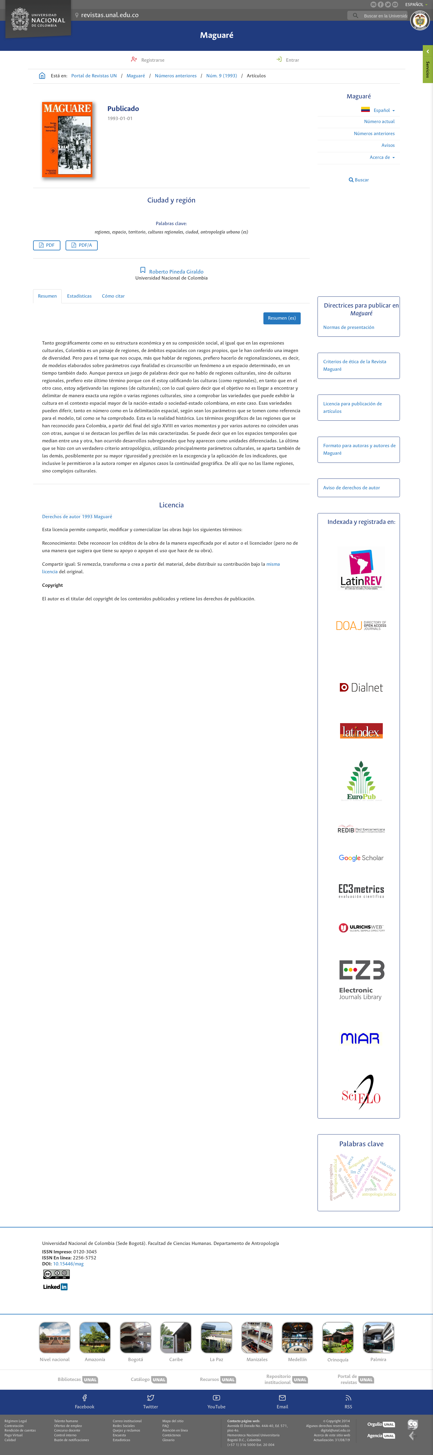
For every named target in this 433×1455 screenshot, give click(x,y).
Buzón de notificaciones (71, 1440)
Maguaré (216, 35)
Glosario (168, 1440)
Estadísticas (79, 296)
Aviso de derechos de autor (351, 488)
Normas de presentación (348, 327)
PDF (50, 245)
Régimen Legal (16, 1421)
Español (376, 110)
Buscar (359, 180)
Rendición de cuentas (20, 1430)
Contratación (14, 1426)
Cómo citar (113, 296)
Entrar (292, 60)
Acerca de (380, 157)
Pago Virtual (14, 1435)
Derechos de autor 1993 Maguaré (77, 516)
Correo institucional (127, 1421)
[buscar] (386, 15)
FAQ (165, 1426)
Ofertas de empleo (68, 1426)
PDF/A (85, 245)
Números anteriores (176, 76)
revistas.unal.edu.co (110, 15)
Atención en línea (175, 1430)
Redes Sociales (124, 1426)
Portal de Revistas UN (94, 76)
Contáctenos (171, 1435)
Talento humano (66, 1421)
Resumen (47, 296)
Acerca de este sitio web (332, 1435)
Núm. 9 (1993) (221, 76)
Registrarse (152, 60)
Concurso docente (67, 1430)
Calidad (10, 1440)
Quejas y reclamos (126, 1430)
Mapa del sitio (172, 1421)
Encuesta (119, 1435)
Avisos (388, 145)
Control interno (65, 1435)
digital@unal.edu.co (335, 1430)
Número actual (379, 121)
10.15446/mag (68, 1264)
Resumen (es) (282, 318)
